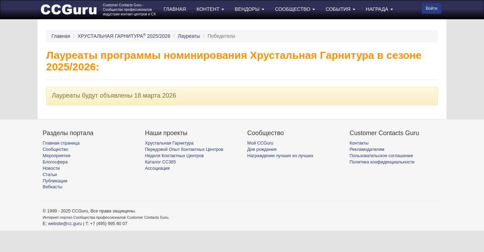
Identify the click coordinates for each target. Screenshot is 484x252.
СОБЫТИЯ (340, 9)
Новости (51, 168)
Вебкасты (52, 186)
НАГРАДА (379, 9)
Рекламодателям (367, 149)
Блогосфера (55, 162)
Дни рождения (261, 149)
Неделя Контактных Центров (174, 155)
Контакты (359, 143)
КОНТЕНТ (210, 9)
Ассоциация (157, 168)
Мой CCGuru (260, 143)
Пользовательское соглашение (381, 155)
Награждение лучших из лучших (280, 155)
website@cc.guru (65, 223)
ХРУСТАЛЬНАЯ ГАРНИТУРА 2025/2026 (124, 36)
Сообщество (55, 149)
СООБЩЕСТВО (295, 9)
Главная (60, 36)
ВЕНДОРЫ (249, 9)
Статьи (50, 174)
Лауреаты (189, 36)
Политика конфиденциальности (382, 162)
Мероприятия (56, 155)
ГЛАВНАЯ (175, 9)
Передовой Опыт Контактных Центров (184, 149)
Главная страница (61, 143)
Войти (431, 8)
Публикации (55, 180)
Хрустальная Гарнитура (169, 143)
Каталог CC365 (160, 162)
